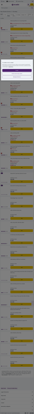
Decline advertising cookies (17, 73)
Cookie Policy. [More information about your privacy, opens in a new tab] (10, 66)
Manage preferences (17, 76)
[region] (17, 70)
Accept (17, 70)
